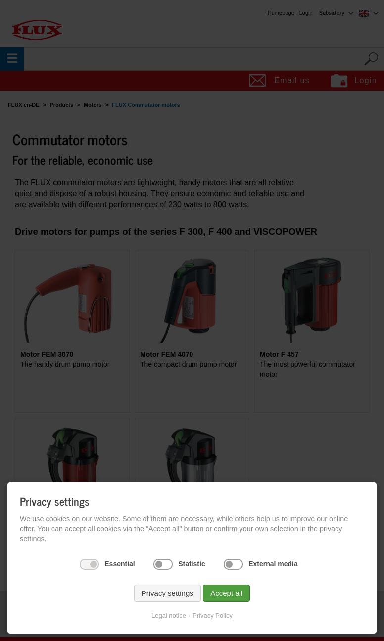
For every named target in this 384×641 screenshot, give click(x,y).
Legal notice (168, 615)
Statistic (191, 564)
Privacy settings (167, 593)
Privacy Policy (212, 615)
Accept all (226, 593)
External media (273, 564)
